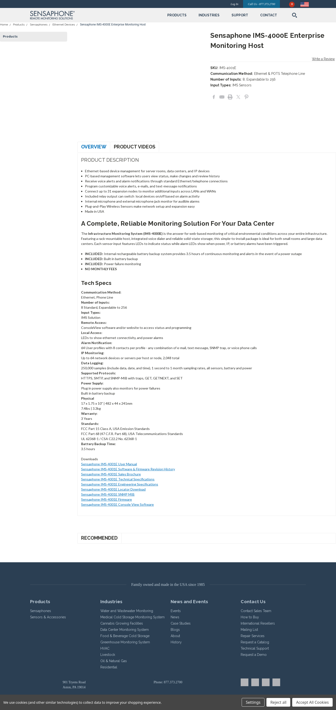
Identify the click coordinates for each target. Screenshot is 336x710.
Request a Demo (254, 655)
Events (176, 611)
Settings (253, 702)
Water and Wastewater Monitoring (126, 611)
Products (19, 24)
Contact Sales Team (256, 611)
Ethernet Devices (63, 24)
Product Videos (134, 147)
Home (4, 24)
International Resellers (258, 623)
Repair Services (253, 636)
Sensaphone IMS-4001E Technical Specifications (118, 479)
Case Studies (181, 623)
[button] (75, 15)
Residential (108, 667)
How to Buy (250, 617)
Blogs (175, 630)
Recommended (99, 538)
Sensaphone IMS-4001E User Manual (109, 464)
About (175, 636)
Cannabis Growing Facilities (121, 623)
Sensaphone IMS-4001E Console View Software (117, 504)
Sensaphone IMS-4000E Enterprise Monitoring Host (113, 24)
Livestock (107, 655)
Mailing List (249, 630)
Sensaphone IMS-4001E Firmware (106, 499)
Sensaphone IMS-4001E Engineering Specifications (119, 484)
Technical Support (255, 648)
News (175, 617)
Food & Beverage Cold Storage (124, 636)
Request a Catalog (255, 642)
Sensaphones (38, 24)
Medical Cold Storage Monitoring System (132, 617)
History (176, 642)
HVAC (105, 648)
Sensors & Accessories (48, 617)
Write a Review (323, 59)
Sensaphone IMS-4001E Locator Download (113, 489)
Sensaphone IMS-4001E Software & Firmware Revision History (128, 469)
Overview (93, 147)
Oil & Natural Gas (113, 661)
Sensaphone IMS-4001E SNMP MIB (108, 494)
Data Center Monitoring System (124, 630)
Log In (234, 4)
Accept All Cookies (312, 702)
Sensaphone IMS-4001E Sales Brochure (111, 474)
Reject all (278, 702)
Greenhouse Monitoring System (125, 642)
